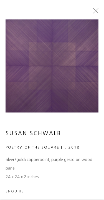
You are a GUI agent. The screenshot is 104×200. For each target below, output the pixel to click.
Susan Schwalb (34, 135)
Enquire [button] (15, 192)
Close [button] (94, 12)
